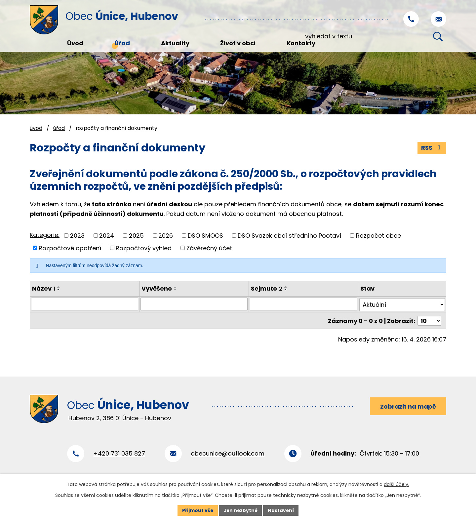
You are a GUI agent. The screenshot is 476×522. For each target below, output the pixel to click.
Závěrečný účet (209, 248)
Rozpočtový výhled (144, 248)
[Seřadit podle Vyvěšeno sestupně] (175, 289)
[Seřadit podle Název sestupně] (58, 289)
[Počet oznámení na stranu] (429, 319)
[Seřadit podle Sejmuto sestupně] (286, 289)
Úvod (36, 128)
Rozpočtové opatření (70, 248)
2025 (136, 235)
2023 (77, 235)
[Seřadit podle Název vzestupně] (58, 287)
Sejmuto (266, 288)
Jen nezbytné (240, 510)
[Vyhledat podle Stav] (402, 304)
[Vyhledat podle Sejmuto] (303, 304)
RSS (432, 148)
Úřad (59, 128)
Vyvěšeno (156, 288)
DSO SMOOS (205, 235)
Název (43, 288)
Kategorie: (45, 235)
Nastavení (281, 510)
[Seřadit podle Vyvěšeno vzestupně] (175, 287)
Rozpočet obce (378, 235)
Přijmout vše (197, 510)
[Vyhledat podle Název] (84, 304)
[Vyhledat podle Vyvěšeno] (194, 304)
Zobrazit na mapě (408, 405)
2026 (165, 235)
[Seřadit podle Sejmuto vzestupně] (286, 287)
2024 (106, 235)
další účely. (396, 484)
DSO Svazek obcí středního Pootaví (289, 235)
